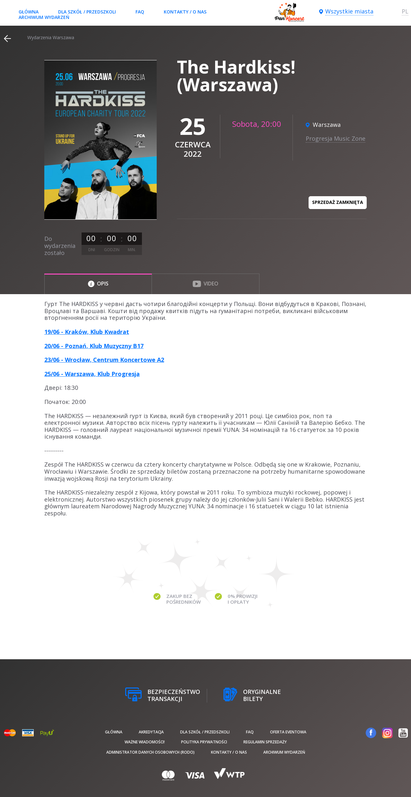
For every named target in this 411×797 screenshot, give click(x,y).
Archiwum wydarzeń (44, 17)
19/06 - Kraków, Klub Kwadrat (86, 332)
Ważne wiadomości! (145, 742)
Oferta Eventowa (288, 732)
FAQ (140, 12)
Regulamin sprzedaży (265, 742)
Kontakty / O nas (185, 12)
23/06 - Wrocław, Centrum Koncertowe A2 (104, 359)
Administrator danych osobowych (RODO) (150, 752)
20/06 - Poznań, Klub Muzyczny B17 (94, 346)
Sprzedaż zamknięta (337, 202)
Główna (29, 12)
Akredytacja (151, 732)
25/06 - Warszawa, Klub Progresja (92, 374)
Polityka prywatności (204, 742)
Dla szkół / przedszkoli (87, 12)
